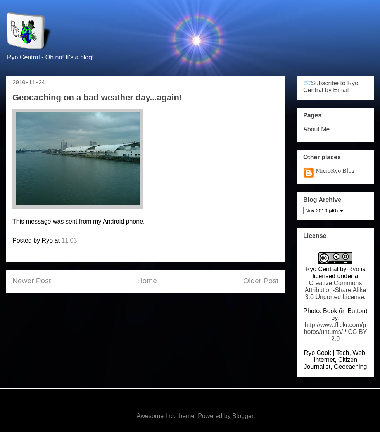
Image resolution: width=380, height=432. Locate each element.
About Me (316, 129)
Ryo (353, 269)
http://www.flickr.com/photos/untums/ (335, 328)
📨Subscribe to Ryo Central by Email (330, 86)
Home (147, 281)
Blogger (242, 416)
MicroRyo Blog (335, 170)
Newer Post (31, 281)
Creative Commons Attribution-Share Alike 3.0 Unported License (335, 290)
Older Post (260, 281)
